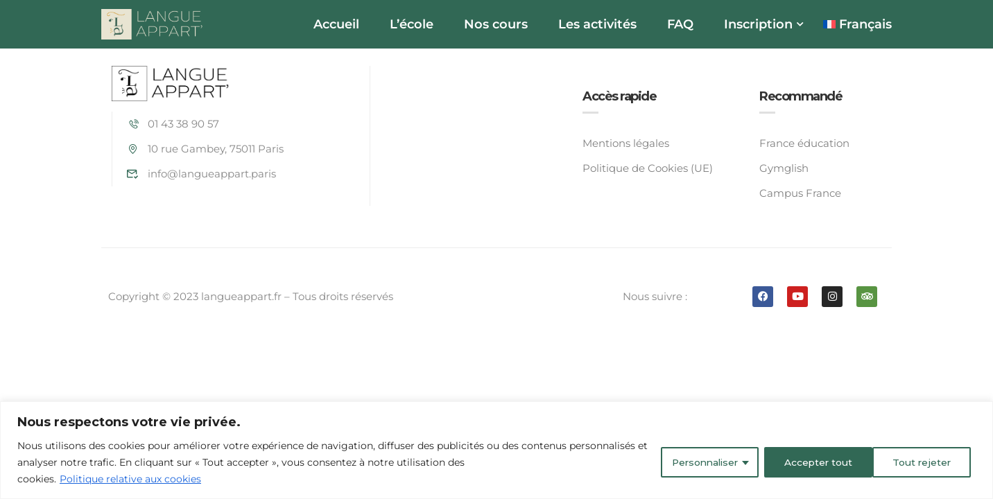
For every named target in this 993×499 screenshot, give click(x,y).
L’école (411, 24)
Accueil (336, 24)
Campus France (800, 193)
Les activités (597, 24)
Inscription (758, 24)
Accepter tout (921, 462)
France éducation (804, 143)
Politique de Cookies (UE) (647, 168)
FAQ (680, 24)
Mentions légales (625, 143)
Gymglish (784, 168)
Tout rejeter (810, 462)
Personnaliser (699, 462)
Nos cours (496, 24)
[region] (496, 450)
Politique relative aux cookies (130, 479)
